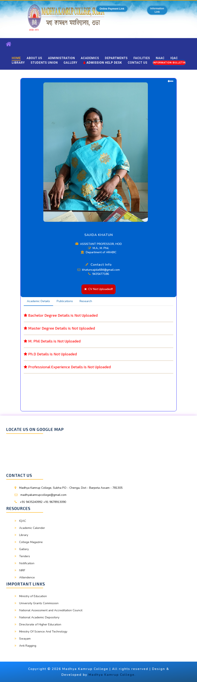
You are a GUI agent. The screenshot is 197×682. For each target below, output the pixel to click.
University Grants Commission (39, 603)
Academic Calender (32, 528)
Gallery (70, 62)
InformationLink (157, 10)
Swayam (25, 639)
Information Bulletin (169, 62)
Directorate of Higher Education (40, 624)
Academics (90, 58)
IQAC (174, 58)
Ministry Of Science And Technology (43, 632)
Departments (116, 58)
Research (86, 301)
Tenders (24, 556)
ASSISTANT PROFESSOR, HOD (98, 244)
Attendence (27, 577)
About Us (34, 58)
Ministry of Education (33, 596)
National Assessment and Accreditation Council (50, 610)
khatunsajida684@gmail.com (98, 270)
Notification (26, 563)
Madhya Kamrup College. (112, 674)
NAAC (160, 58)
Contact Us (137, 62)
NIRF (22, 570)
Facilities (141, 58)
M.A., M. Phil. (98, 248)
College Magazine (31, 542)
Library (18, 62)
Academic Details (38, 301)
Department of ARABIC (98, 252)
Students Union (44, 62)
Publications (65, 301)
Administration (61, 58)
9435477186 (98, 274)
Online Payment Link (112, 8)
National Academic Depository (39, 617)
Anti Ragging (27, 646)
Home (16, 58)
